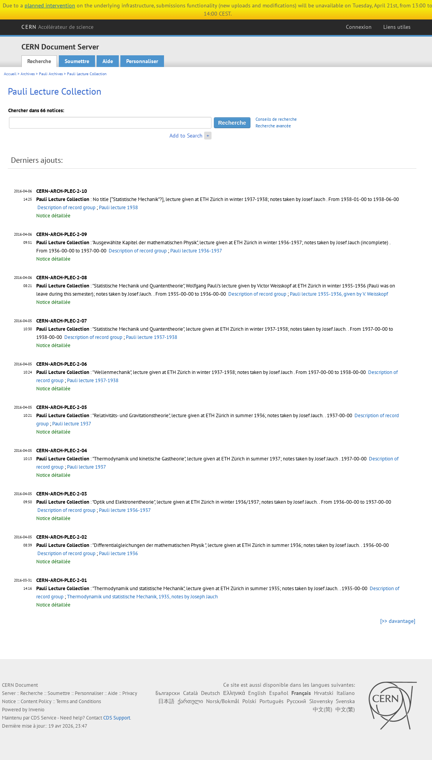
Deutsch (210, 693)
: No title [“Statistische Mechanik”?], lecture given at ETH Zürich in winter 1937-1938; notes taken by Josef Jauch (180, 199)
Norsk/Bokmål (222, 701)
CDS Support (116, 717)
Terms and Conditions (78, 701)
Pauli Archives (51, 73)
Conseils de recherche (276, 119)
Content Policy (36, 701)
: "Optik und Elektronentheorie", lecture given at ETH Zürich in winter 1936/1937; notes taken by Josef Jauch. (177, 502)
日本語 (166, 701)
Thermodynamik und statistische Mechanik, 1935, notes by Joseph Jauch (142, 596)
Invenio (36, 709)
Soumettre (77, 61)
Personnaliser (142, 61)
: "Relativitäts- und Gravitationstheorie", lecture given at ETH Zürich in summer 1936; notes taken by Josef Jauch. (180, 415)
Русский (296, 701)
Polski (249, 701)
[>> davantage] (397, 620)
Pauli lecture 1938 (118, 207)
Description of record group (66, 207)
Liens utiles (397, 26)
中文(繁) (345, 709)
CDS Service (43, 717)
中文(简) (322, 709)
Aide (107, 61)
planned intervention (50, 5)
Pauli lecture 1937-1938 (151, 337)
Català (190, 693)
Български (167, 693)
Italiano (346, 693)
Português (271, 701)
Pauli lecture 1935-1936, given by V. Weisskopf (339, 294)
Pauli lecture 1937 (71, 423)
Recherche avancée (273, 126)
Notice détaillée (53, 215)
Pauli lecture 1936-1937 (196, 250)
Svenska (345, 701)
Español (278, 693)
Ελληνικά (234, 693)
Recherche (39, 61)
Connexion (359, 26)
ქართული (190, 701)
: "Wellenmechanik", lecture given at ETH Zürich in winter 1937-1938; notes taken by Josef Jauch (164, 372)
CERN (57, 26)
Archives (28, 73)
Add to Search (186, 135)
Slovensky (321, 701)
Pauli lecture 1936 (118, 553)
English (257, 693)
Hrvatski (323, 693)
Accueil (10, 73)
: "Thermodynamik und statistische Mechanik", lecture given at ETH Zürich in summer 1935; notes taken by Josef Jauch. (187, 588)
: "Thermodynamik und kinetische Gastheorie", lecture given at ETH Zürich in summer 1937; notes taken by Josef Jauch (187, 458)
